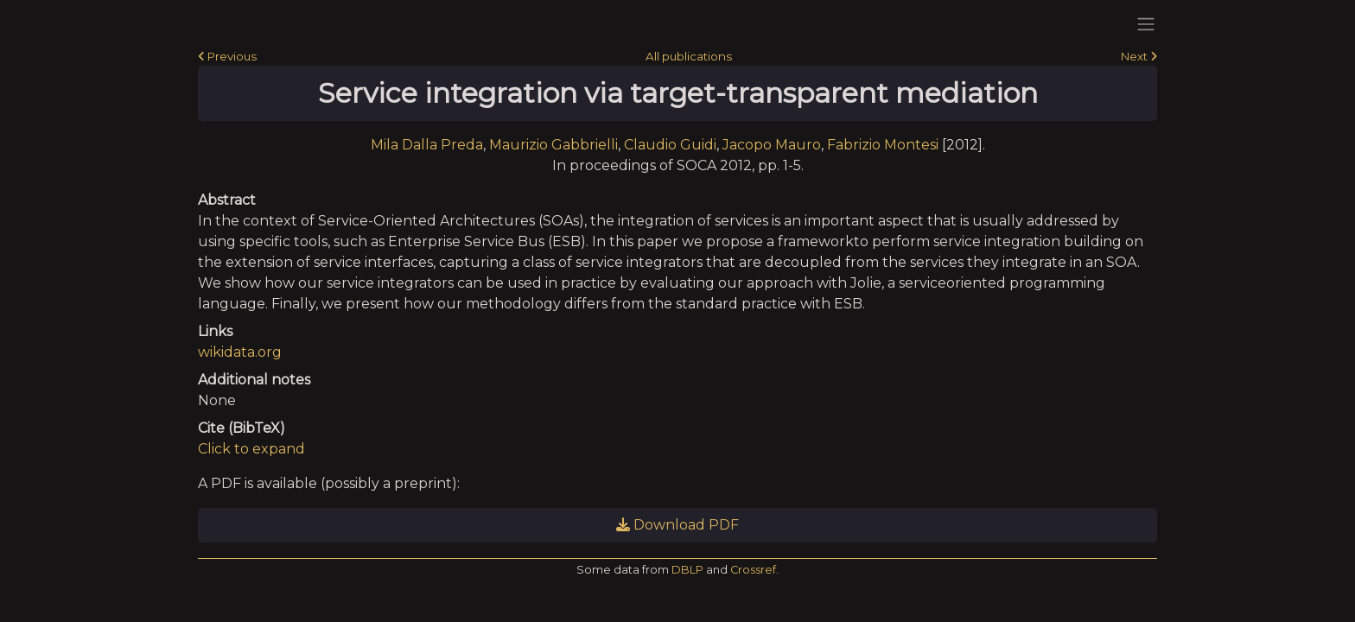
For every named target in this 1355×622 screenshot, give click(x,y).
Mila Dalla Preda (427, 144)
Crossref (753, 569)
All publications (689, 56)
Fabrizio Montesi (882, 144)
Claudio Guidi (670, 144)
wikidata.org (240, 352)
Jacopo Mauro (771, 144)
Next (1139, 56)
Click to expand (251, 449)
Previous (227, 56)
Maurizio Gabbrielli (553, 144)
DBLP (687, 569)
